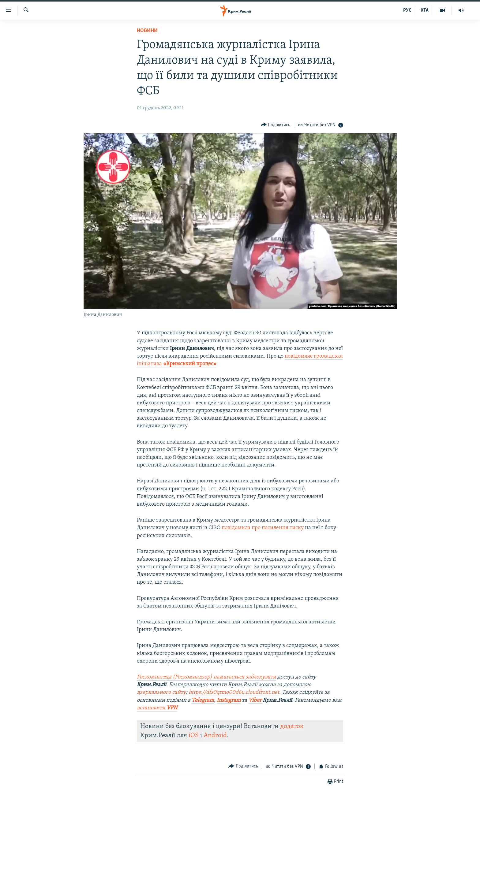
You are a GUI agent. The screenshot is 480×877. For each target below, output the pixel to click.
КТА (425, 10)
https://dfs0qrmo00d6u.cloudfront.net (234, 692)
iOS (194, 735)
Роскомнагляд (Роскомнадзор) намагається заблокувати (206, 677)
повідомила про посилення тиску (263, 528)
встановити (157, 708)
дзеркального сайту (161, 692)
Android (215, 735)
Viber (255, 700)
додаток (292, 726)
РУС (407, 10)
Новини (147, 31)
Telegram (203, 700)
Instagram (229, 700)
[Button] (276, 125)
